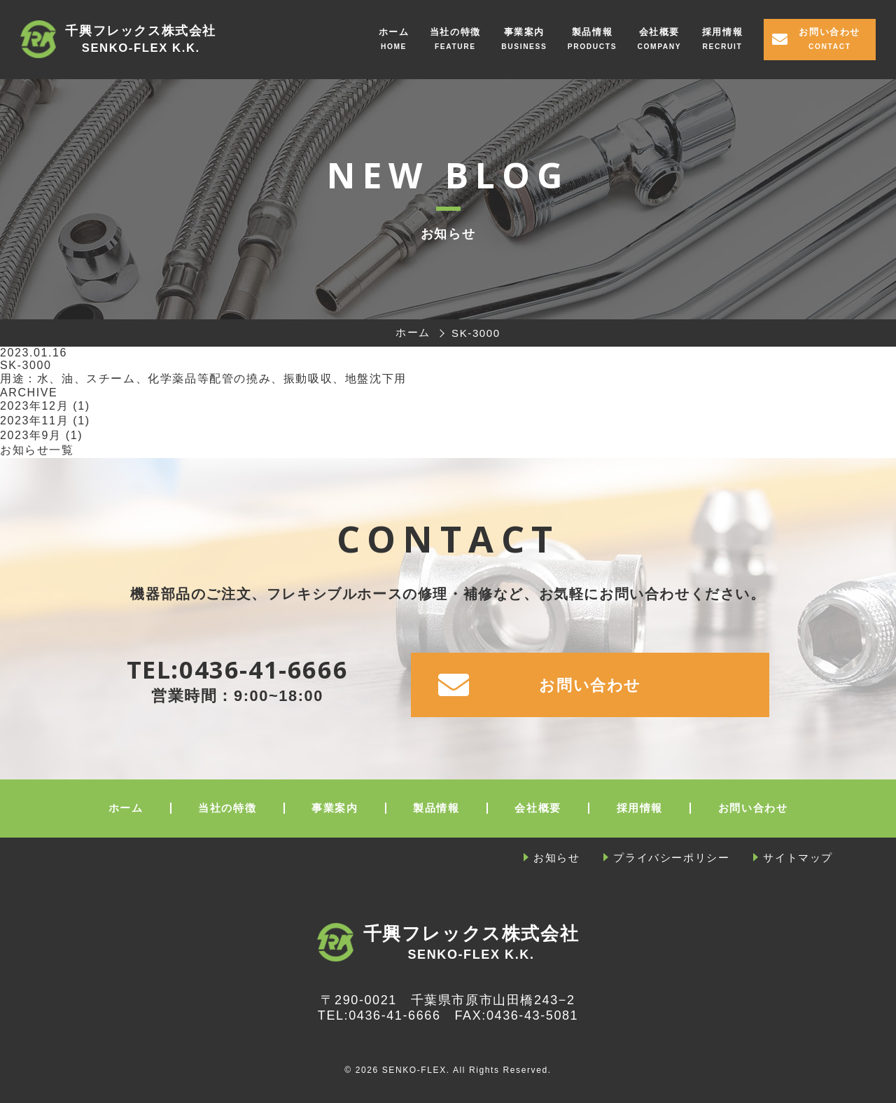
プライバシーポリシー (671, 857)
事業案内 (524, 32)
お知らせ (556, 857)
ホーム (394, 32)
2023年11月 (34, 420)
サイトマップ (798, 857)
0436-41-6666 (263, 669)
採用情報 (722, 32)
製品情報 (592, 32)
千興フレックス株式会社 (140, 40)
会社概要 (659, 32)
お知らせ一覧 (37, 450)
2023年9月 (31, 435)
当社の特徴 (455, 32)
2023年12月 (34, 406)
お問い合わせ (829, 32)
